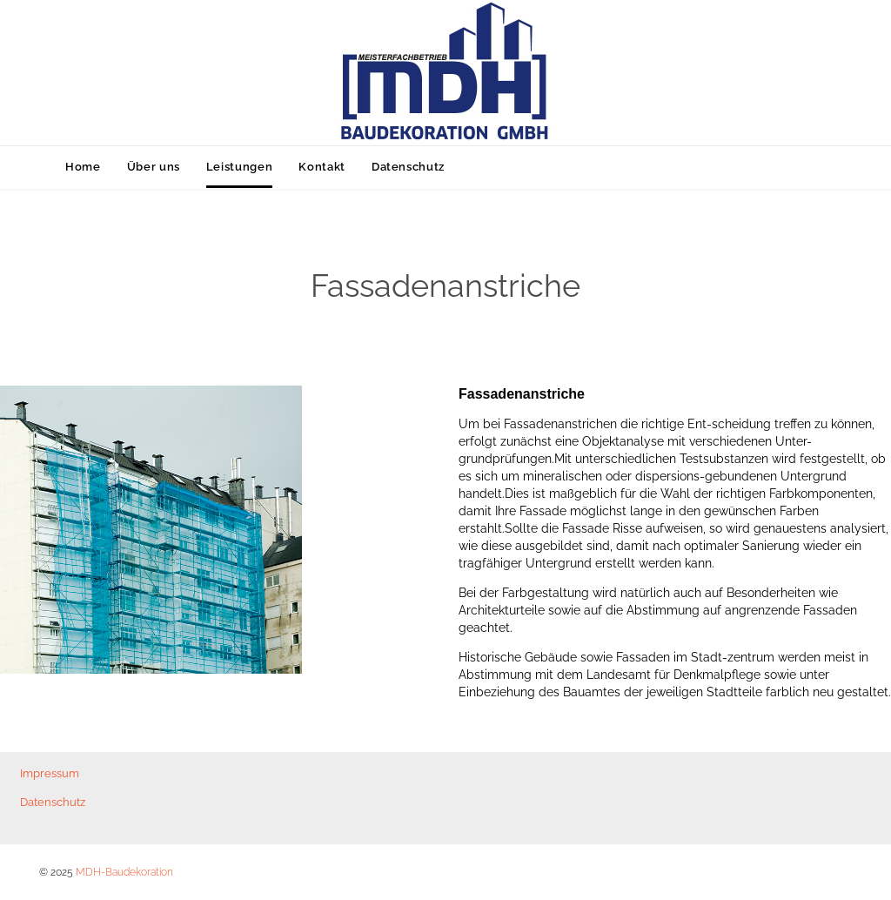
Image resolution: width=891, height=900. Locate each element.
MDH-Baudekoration (124, 872)
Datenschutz (52, 802)
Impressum (49, 773)
